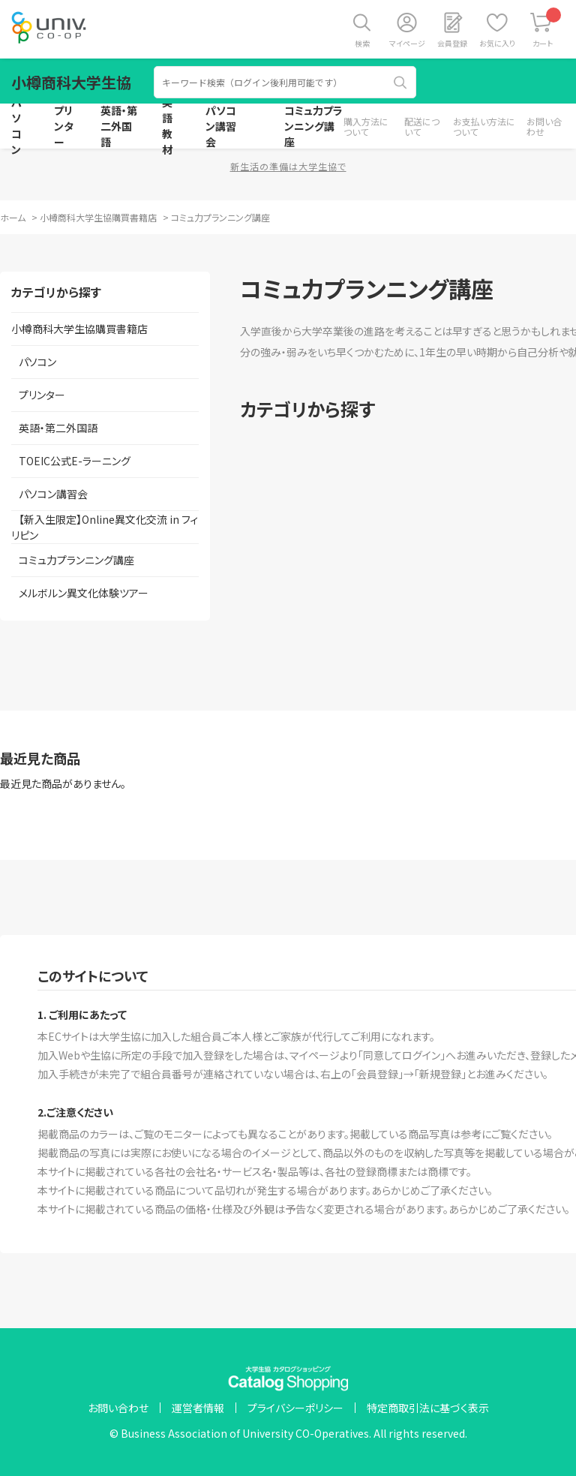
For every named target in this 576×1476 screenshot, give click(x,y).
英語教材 (167, 126)
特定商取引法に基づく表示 (428, 1407)
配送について (422, 126)
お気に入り (497, 43)
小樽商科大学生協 (71, 82)
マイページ (407, 43)
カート (547, 28)
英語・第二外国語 (118, 126)
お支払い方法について (484, 126)
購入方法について (366, 126)
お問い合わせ (544, 126)
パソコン (16, 126)
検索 (362, 43)
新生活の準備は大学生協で (288, 166)
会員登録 (452, 43)
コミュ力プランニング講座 (313, 126)
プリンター (64, 126)
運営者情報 (198, 1407)
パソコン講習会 (221, 126)
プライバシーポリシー (296, 1407)
